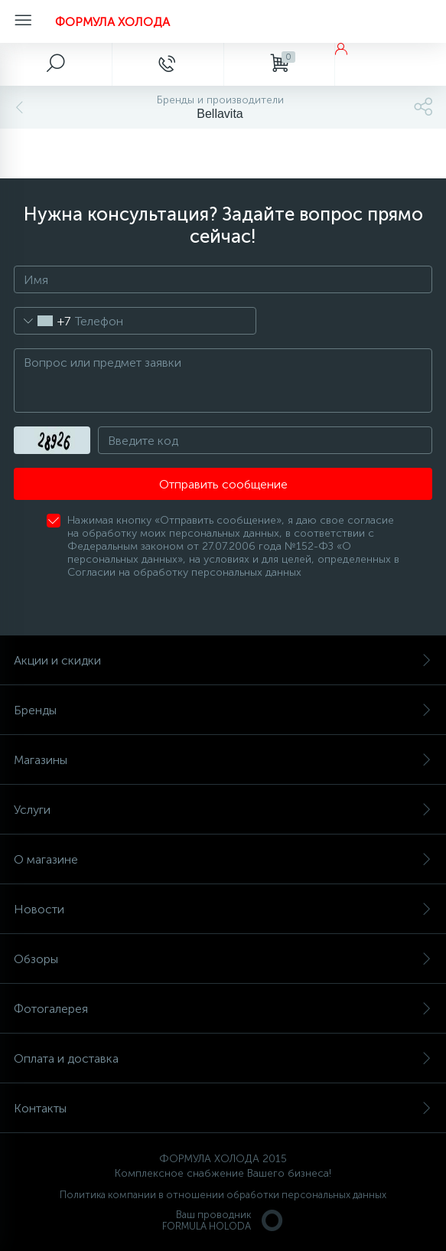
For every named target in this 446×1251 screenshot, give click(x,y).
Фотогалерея (223, 1008)
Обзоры (223, 959)
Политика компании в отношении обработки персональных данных (223, 1194)
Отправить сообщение (223, 484)
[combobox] (42, 321)
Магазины (223, 760)
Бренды (223, 710)
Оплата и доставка (223, 1058)
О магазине (223, 859)
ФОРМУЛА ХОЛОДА (112, 22)
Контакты (223, 1108)
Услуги (223, 809)
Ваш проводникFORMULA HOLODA (223, 1220)
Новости (223, 909)
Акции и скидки (223, 660)
